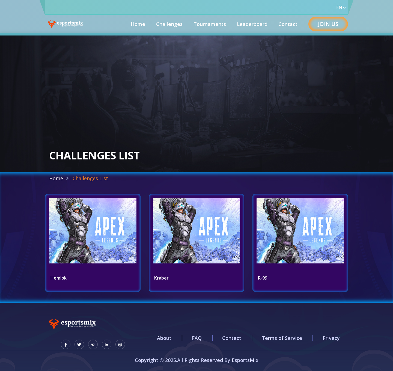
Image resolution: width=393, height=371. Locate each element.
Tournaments (209, 24)
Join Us (328, 24)
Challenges (169, 24)
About (164, 338)
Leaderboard (252, 24)
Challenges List (90, 178)
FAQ (197, 338)
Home (138, 24)
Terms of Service (282, 338)
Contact (287, 24)
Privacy (331, 338)
